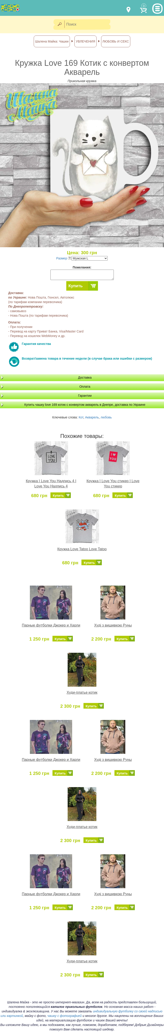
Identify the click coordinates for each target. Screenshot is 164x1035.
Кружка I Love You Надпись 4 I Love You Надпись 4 (51, 483)
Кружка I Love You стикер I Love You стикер (112, 483)
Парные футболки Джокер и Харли (51, 625)
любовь (106, 417)
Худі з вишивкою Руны (113, 625)
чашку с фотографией (65, 1016)
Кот (81, 417)
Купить (76, 286)
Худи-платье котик (82, 692)
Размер (63, 258)
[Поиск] (89, 24)
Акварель (92, 417)
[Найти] (59, 24)
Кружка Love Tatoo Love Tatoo (82, 549)
